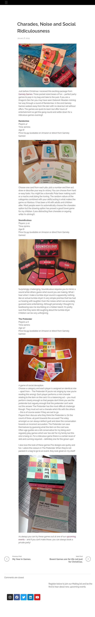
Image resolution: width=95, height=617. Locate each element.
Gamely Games (26, 94)
